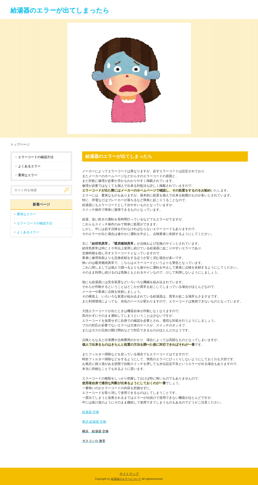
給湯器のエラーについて (126, 478)
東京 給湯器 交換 (94, 421)
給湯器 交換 (90, 412)
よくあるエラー (29, 166)
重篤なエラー (27, 175)
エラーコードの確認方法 (35, 157)
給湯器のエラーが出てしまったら (59, 10)
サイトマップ (129, 474)
